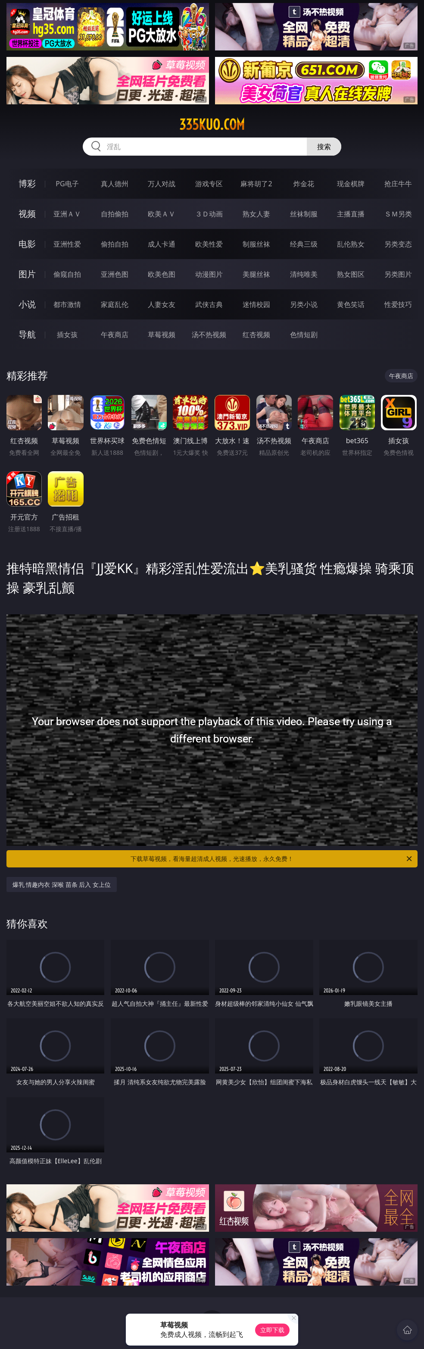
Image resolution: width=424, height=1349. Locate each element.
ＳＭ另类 (398, 214)
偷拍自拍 (114, 244)
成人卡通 (161, 244)
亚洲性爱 (67, 244)
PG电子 (67, 183)
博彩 (27, 183)
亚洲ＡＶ (67, 214)
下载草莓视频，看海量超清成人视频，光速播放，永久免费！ (272, 859)
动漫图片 (209, 274)
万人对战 (161, 183)
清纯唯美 (304, 274)
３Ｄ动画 (209, 214)
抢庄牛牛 (398, 183)
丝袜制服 (304, 214)
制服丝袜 (256, 244)
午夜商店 (114, 334)
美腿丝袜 (256, 274)
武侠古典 (209, 304)
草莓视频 (161, 334)
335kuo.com (212, 124)
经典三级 (304, 244)
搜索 (324, 146)
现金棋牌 (351, 183)
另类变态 (398, 244)
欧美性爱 (209, 244)
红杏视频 (256, 334)
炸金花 (303, 183)
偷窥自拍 (67, 274)
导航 (27, 334)
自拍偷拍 (114, 214)
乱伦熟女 (351, 244)
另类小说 (304, 304)
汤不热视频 (209, 334)
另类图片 (398, 274)
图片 (27, 274)
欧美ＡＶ (161, 214)
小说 (27, 304)
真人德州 (114, 183)
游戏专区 (209, 183)
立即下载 (272, 1330)
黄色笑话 (351, 304)
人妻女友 (161, 304)
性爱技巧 (398, 304)
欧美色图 (161, 274)
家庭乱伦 (114, 304)
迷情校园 (256, 304)
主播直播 (351, 214)
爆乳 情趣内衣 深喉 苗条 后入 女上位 (61, 884)
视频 (27, 213)
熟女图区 (351, 274)
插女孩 (67, 334)
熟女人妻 (256, 214)
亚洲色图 (114, 274)
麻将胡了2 (256, 183)
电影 (27, 244)
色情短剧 (304, 334)
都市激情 (67, 304)
